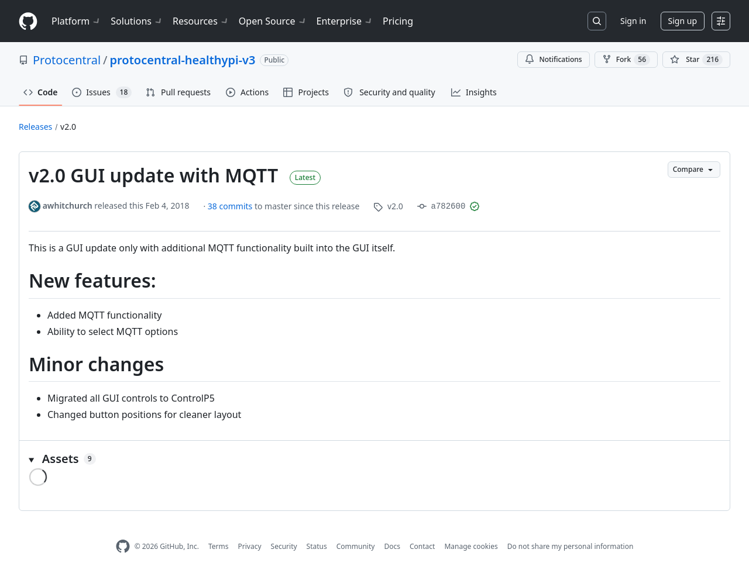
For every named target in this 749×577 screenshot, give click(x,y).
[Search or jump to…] (597, 21)
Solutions (137, 21)
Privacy (250, 546)
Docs (392, 546)
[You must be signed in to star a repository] (696, 59)
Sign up (682, 20)
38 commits (231, 206)
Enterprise (345, 21)
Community (355, 546)
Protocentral (67, 60)
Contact (422, 546)
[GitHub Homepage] (123, 546)
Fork (626, 59)
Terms (218, 546)
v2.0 (68, 126)
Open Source (273, 21)
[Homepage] (28, 21)
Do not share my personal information (570, 546)
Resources (201, 21)
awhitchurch (67, 205)
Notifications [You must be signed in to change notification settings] (553, 59)
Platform (76, 21)
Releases (35, 126)
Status (317, 546)
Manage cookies (470, 546)
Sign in (633, 20)
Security (284, 546)
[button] (374, 459)
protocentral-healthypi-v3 (183, 60)
